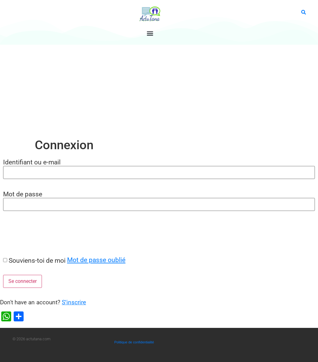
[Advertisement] (159, 91)
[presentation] (47, 233)
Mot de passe (22, 194)
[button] (150, 33)
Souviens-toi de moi (37, 260)
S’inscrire (74, 302)
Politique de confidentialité (134, 342)
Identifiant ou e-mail (32, 162)
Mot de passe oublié (96, 260)
